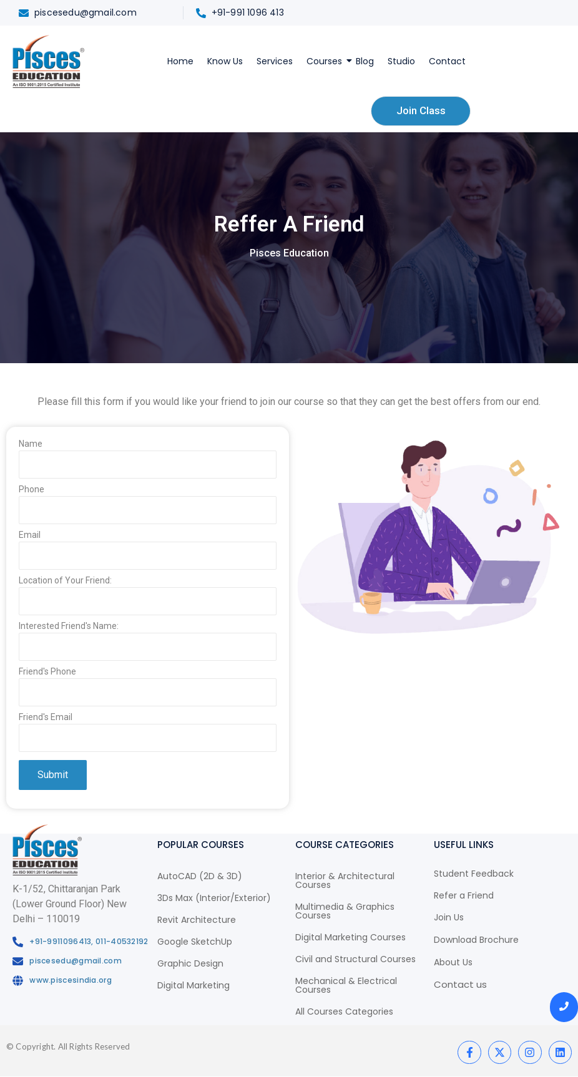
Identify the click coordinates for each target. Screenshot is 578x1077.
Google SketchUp (194, 941)
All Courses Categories (344, 1011)
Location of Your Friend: (148, 598)
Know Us (225, 61)
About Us (453, 962)
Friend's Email (148, 735)
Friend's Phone (148, 690)
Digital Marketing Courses (350, 937)
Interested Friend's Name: (148, 644)
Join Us (449, 917)
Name (148, 462)
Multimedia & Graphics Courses (344, 911)
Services (275, 61)
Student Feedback (474, 873)
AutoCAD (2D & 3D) (199, 876)
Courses (325, 61)
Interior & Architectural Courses (344, 880)
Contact (447, 61)
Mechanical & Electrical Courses (346, 985)
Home (180, 61)
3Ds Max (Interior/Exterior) (214, 898)
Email (148, 553)
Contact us (460, 984)
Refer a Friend (464, 895)
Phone (148, 507)
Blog (365, 61)
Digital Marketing (193, 985)
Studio (401, 61)
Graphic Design (190, 963)
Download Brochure (476, 939)
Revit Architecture (196, 920)
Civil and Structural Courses (355, 959)
